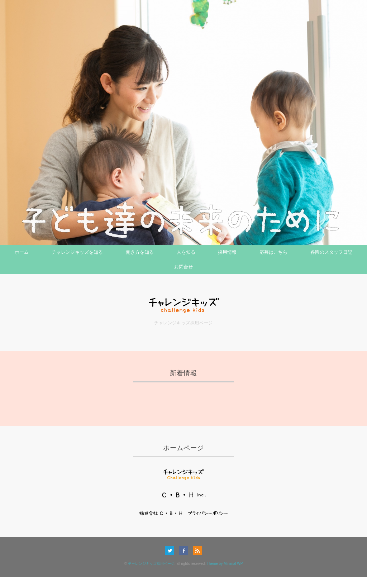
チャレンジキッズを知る (77, 252)
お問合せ (183, 267)
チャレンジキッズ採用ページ (151, 564)
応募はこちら (273, 252)
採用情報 (227, 252)
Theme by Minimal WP (225, 564)
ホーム (22, 252)
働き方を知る (140, 252)
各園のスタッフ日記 (331, 252)
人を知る (186, 252)
